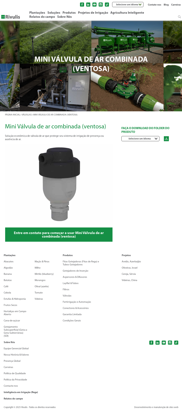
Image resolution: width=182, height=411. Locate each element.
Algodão (8, 267)
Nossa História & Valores (16, 354)
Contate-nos (154, 4)
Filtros (66, 289)
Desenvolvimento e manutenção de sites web (156, 407)
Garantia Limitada (72, 314)
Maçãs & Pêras (42, 261)
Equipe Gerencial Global (16, 348)
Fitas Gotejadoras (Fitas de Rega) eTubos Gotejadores (81, 263)
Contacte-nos (11, 385)
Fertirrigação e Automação (77, 301)
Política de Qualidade (15, 373)
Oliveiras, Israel (129, 267)
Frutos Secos (10, 305)
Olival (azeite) (42, 286)
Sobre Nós (64, 17)
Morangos (40, 280)
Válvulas (67, 295)
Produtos (69, 12)
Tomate (39, 292)
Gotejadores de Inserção (75, 270)
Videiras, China (129, 280)
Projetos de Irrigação (93, 12)
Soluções (53, 12)
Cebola (7, 292)
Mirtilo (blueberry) (44, 273)
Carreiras (176, 4)
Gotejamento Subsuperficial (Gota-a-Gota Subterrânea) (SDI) (16, 331)
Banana (8, 273)
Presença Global (12, 360)
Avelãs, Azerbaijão (131, 261)
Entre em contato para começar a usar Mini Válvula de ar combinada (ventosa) (59, 234)
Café (6, 286)
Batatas (8, 280)
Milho (38, 267)
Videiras (39, 298)
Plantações (37, 12)
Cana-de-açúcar (12, 320)
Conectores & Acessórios (76, 308)
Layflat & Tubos (71, 283)
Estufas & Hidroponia (15, 298)
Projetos (126, 255)
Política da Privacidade (15, 379)
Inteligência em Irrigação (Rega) (21, 392)
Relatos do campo (42, 17)
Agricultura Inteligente (127, 12)
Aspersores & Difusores (75, 277)
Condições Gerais (72, 320)
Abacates (9, 261)
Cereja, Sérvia (129, 273)
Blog (166, 4)
